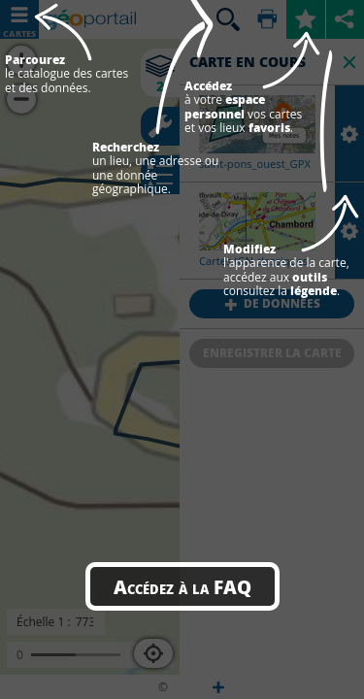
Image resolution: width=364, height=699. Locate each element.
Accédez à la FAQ (182, 586)
